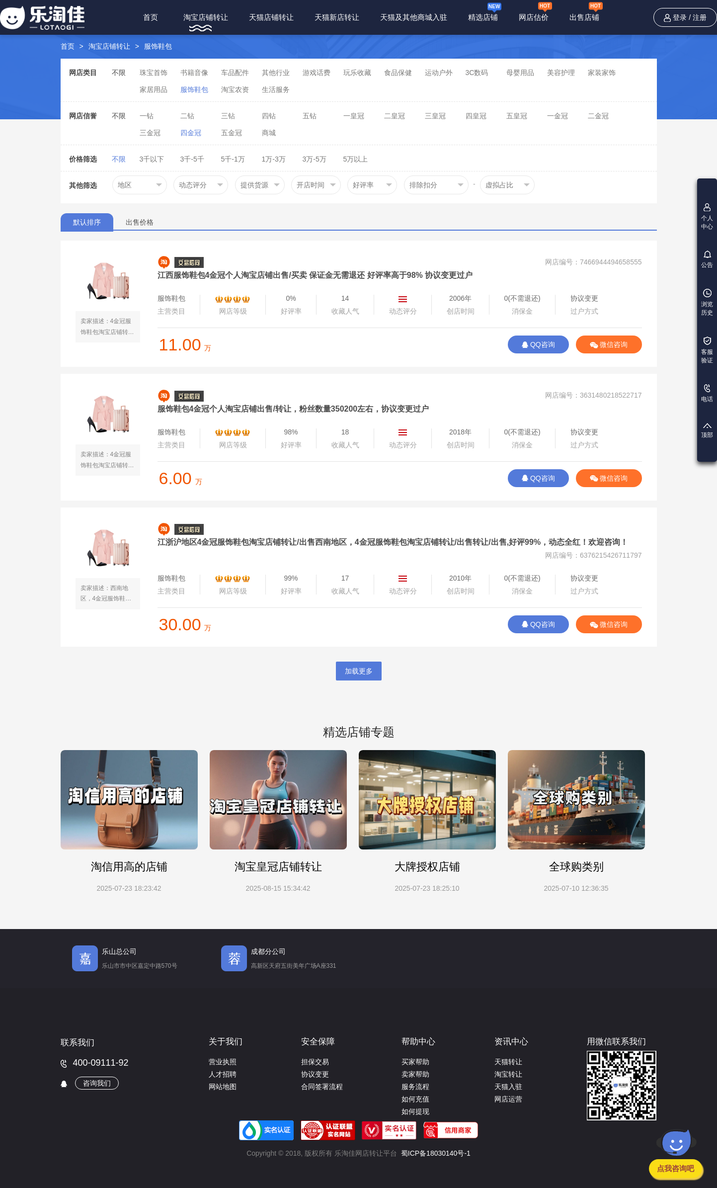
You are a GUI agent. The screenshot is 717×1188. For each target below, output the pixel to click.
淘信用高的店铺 (129, 866)
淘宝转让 (508, 1074)
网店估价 (535, 11)
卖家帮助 (415, 1074)
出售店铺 (586, 11)
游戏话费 (316, 73)
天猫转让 (508, 1062)
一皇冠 (353, 116)
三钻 (228, 116)
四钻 (269, 116)
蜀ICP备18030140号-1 (436, 1153)
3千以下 (152, 159)
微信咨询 (609, 344)
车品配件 (235, 73)
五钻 (310, 116)
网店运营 (508, 1099)
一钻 (147, 116)
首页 (150, 17)
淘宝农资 (235, 89)
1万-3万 (274, 159)
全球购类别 (576, 866)
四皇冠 (476, 116)
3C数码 (477, 73)
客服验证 (707, 350)
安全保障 (318, 1041)
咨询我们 (97, 1083)
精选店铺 (484, 11)
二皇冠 (394, 116)
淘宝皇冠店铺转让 (278, 866)
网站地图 (223, 1087)
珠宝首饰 (153, 73)
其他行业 (276, 73)
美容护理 (561, 73)
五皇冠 (516, 116)
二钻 (187, 116)
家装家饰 (602, 73)
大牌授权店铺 (427, 866)
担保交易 (315, 1062)
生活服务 (276, 89)
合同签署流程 (322, 1087)
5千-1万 (233, 159)
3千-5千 (192, 159)
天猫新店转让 (337, 17)
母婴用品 (520, 73)
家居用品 (153, 89)
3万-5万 (314, 159)
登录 (680, 17)
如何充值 (415, 1099)
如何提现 (415, 1111)
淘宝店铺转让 (205, 17)
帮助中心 (418, 1041)
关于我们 (225, 1041)
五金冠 (231, 133)
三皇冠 (435, 116)
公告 (707, 259)
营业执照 (223, 1062)
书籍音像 (194, 73)
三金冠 (150, 133)
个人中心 (707, 216)
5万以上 (355, 159)
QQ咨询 (538, 344)
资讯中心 (511, 1041)
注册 (700, 17)
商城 (269, 133)
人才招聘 (223, 1074)
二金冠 (598, 116)
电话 (707, 393)
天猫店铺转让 (271, 17)
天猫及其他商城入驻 (413, 17)
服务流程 (415, 1087)
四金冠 (190, 133)
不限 (119, 73)
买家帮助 (415, 1062)
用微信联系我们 (616, 1041)
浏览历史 (707, 302)
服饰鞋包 (158, 46)
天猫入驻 (508, 1087)
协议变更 (315, 1074)
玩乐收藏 (357, 73)
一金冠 (557, 116)
